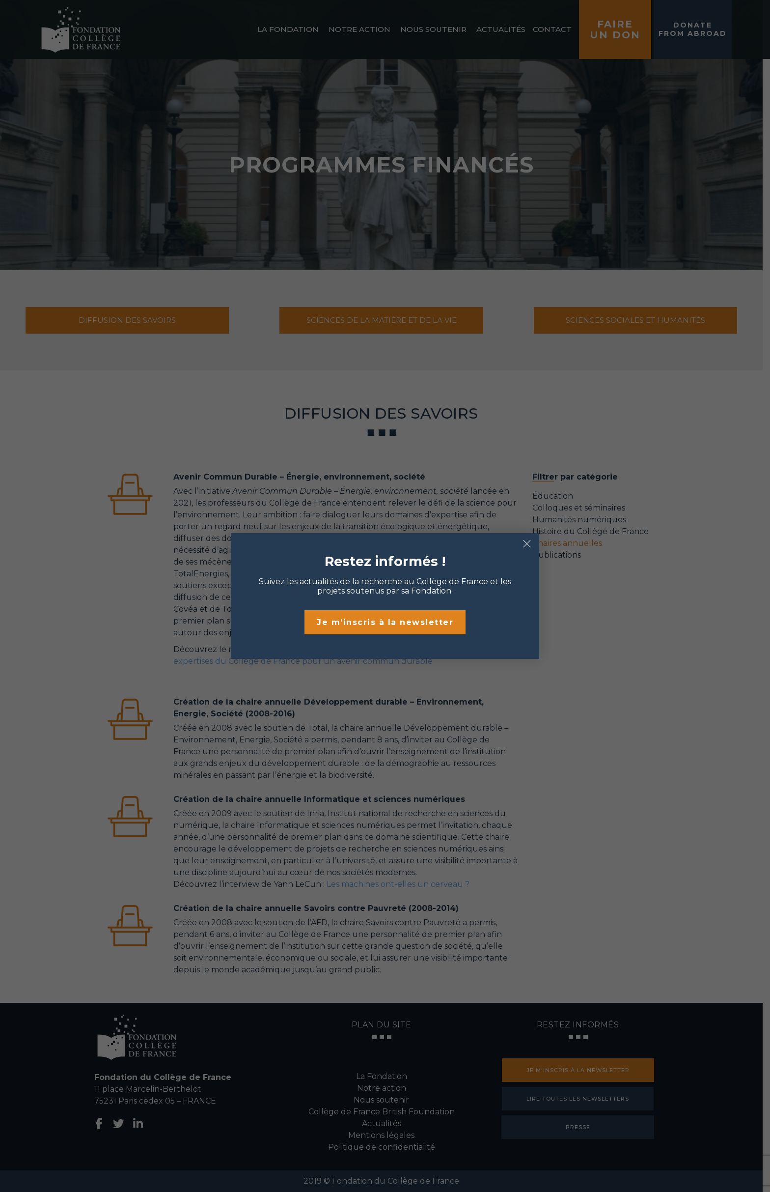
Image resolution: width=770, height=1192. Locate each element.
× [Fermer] (527, 544)
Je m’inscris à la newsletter (385, 622)
